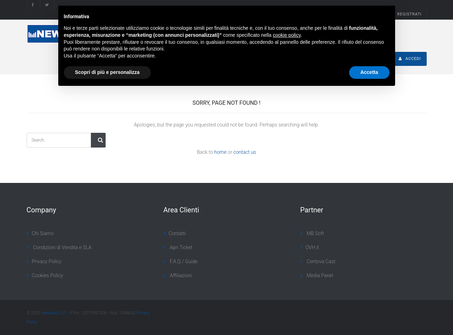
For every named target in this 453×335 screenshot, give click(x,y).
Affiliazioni (180, 275)
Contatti (177, 233)
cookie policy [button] (286, 35)
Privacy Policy (46, 261)
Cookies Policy (47, 275)
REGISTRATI (409, 14)
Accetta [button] (369, 72)
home (220, 152)
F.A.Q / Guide (183, 261)
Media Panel (319, 275)
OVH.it (312, 247)
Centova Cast (320, 261)
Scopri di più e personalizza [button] (107, 72)
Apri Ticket (181, 247)
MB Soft (315, 233)
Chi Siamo (43, 233)
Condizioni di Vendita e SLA (62, 247)
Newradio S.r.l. (54, 312)
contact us (244, 152)
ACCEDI (410, 58)
